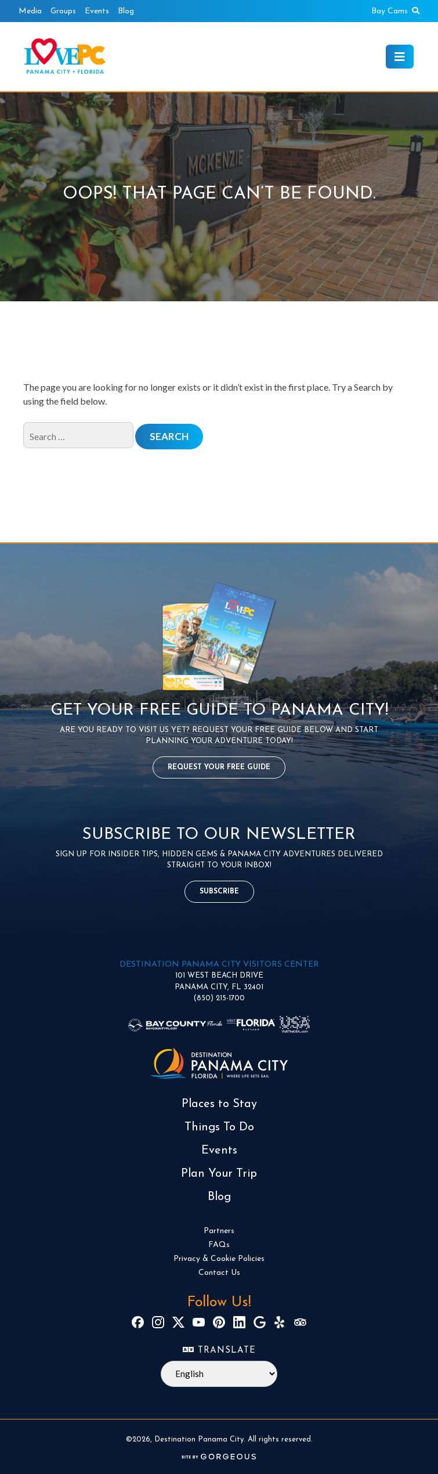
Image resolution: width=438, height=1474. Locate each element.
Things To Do (219, 1127)
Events (97, 11)
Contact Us (219, 1272)
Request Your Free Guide (219, 767)
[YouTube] (199, 1322)
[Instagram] (158, 1322)
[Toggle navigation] (400, 57)
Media (30, 11)
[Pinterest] (219, 1322)
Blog (126, 11)
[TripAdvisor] (300, 1322)
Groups (63, 11)
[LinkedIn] (239, 1322)
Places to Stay (219, 1104)
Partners (219, 1231)
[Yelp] (280, 1322)
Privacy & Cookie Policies (219, 1259)
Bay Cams (389, 11)
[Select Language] (219, 1374)
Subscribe (219, 891)
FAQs (219, 1245)
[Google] (260, 1322)
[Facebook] (138, 1322)
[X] (178, 1322)
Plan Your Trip (219, 1174)
